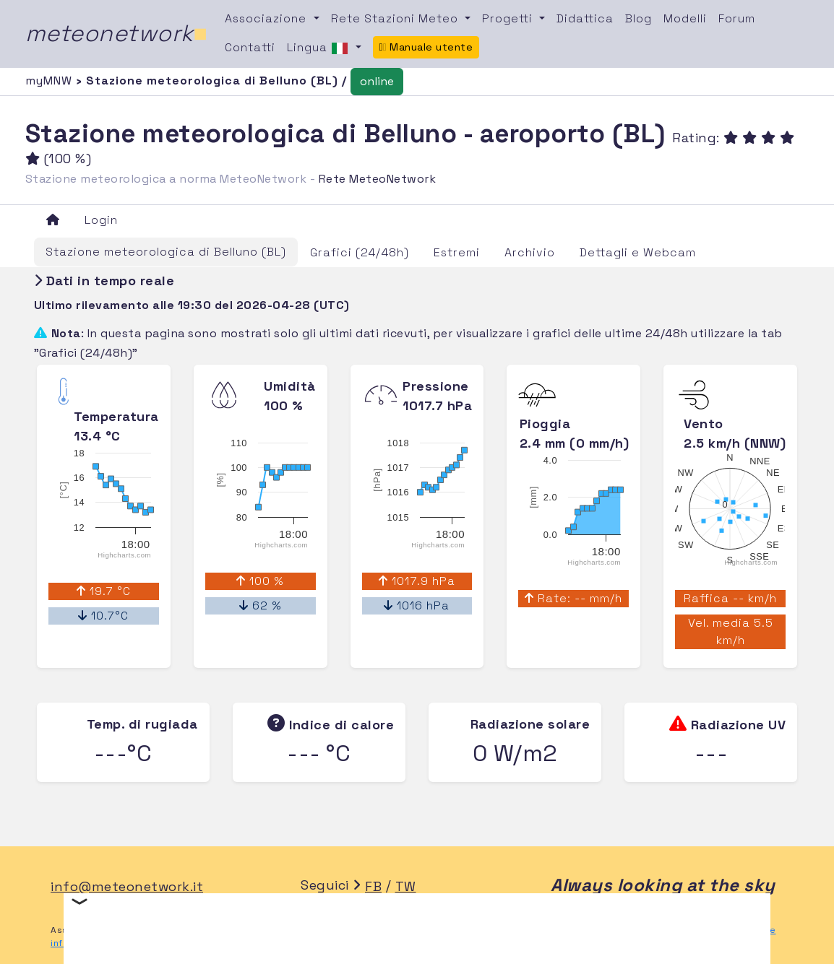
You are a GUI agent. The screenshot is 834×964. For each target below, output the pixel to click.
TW (405, 886)
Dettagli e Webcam (638, 252)
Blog (638, 18)
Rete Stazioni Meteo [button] (396, 18)
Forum (736, 18)
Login (101, 219)
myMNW (50, 80)
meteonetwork (116, 33)
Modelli (685, 18)
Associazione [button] (267, 18)
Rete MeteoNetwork (378, 178)
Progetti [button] (509, 18)
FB (373, 886)
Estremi (457, 252)
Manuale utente (426, 46)
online (377, 81)
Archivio (529, 252)
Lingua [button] (319, 48)
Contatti (250, 47)
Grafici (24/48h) (359, 252)
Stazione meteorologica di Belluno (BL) (166, 251)
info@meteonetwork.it (127, 886)
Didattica (585, 18)
